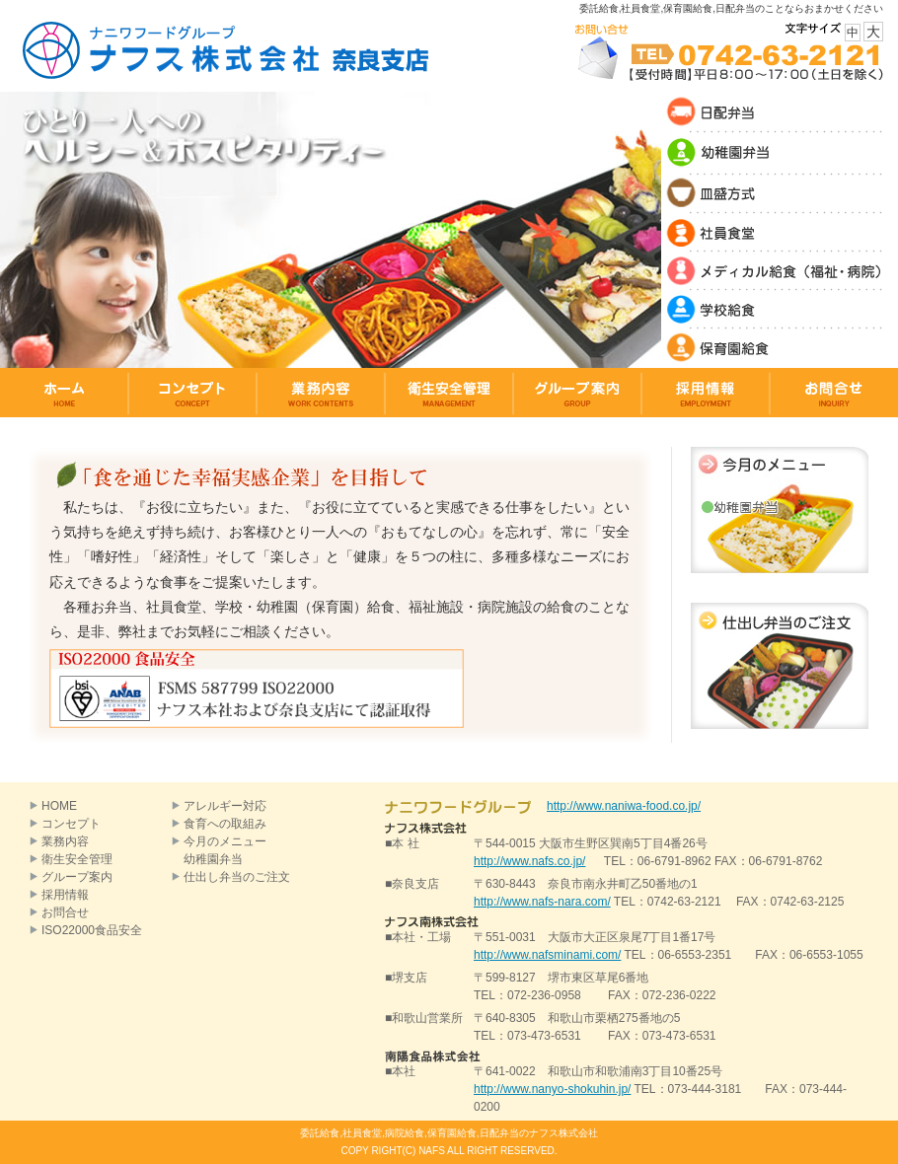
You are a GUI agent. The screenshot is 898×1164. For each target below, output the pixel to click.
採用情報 (65, 895)
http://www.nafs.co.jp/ (529, 861)
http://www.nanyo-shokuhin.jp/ (552, 1089)
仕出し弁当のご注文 (237, 877)
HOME (59, 806)
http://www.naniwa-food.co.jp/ (624, 806)
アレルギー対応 (225, 806)
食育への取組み (225, 824)
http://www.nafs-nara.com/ (542, 902)
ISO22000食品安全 (91, 930)
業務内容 (65, 841)
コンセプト (71, 824)
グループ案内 (76, 877)
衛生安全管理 (76, 859)
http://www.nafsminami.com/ (547, 955)
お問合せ (65, 912)
